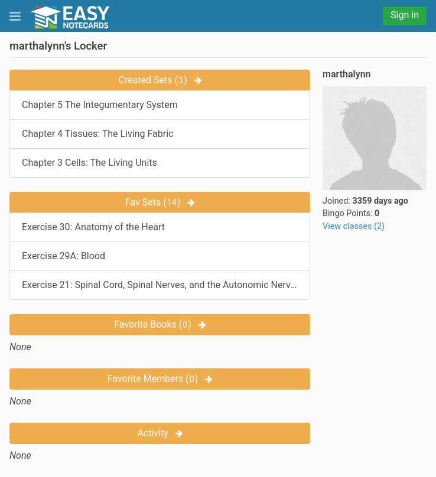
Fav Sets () (160, 202)
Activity (159, 433)
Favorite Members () (160, 378)
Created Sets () (160, 80)
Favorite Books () (160, 324)
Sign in (405, 15)
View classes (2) (354, 226)
